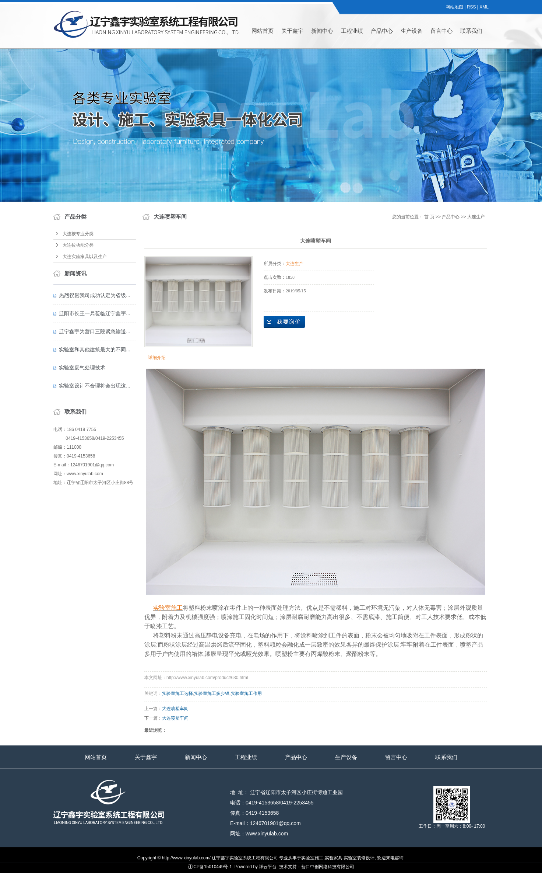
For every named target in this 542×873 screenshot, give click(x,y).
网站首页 (262, 31)
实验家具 (333, 857)
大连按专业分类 (78, 233)
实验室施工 (312, 857)
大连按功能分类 (78, 245)
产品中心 (382, 31)
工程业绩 (352, 31)
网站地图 (454, 7)
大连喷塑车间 (175, 708)
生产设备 (412, 31)
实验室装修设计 (359, 857)
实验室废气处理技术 (82, 368)
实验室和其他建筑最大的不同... (94, 349)
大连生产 (476, 216)
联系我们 (471, 31)
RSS (471, 7)
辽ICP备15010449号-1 (210, 866)
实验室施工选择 (177, 693)
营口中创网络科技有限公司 (327, 866)
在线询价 (284, 322)
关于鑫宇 (292, 31)
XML (484, 7)
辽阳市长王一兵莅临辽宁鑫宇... (94, 313)
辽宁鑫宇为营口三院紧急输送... (94, 331)
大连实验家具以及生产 (85, 256)
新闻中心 (322, 31)
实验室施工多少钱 (211, 693)
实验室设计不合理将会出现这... (94, 386)
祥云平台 (268, 866)
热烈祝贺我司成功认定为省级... (94, 295)
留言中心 (441, 31)
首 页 (429, 216)
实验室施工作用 (246, 693)
